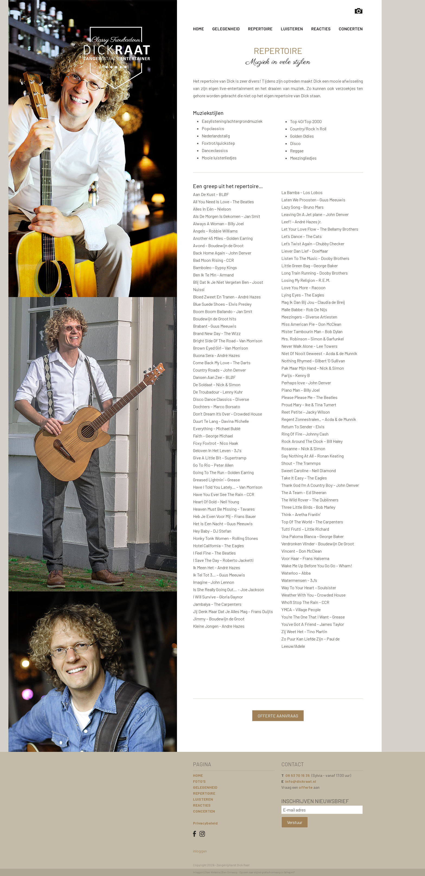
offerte (306, 787)
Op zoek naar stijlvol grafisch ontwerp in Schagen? (267, 872)
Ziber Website (212, 872)
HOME (198, 775)
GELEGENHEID (205, 787)
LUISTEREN (203, 799)
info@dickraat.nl (300, 781)
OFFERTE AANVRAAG (278, 715)
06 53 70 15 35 (297, 775)
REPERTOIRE (204, 793)
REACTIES (202, 805)
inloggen (200, 851)
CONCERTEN (204, 811)
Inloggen (198, 872)
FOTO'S (199, 781)
